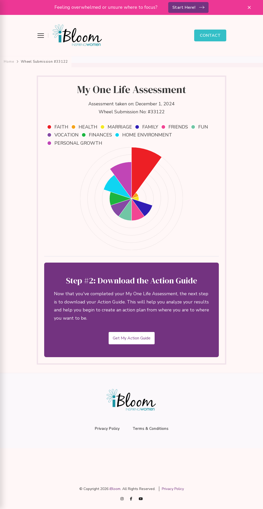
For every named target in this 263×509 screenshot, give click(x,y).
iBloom (114, 488)
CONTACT (210, 35)
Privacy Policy (107, 428)
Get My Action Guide (132, 338)
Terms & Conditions (150, 428)
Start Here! (184, 7)
